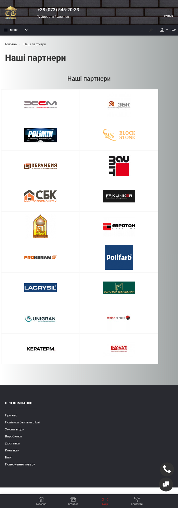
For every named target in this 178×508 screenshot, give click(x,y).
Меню (11, 32)
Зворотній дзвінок (53, 17)
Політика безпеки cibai (22, 332)
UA (169, 32)
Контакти (12, 360)
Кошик (168, 14)
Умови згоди (14, 339)
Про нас (11, 325)
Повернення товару (20, 374)
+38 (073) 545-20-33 (58, 10)
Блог (8, 367)
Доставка (12, 353)
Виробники (13, 346)
